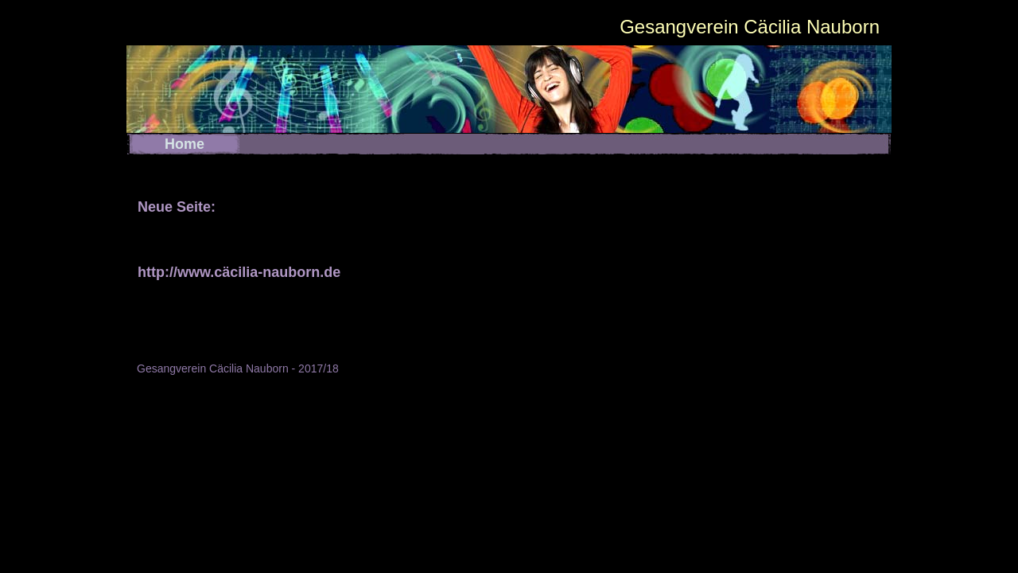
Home (184, 144)
